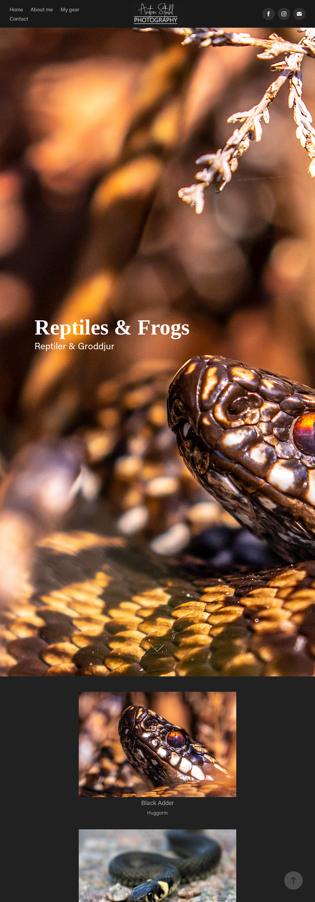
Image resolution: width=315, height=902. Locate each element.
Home (16, 9)
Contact (19, 18)
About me (41, 9)
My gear (70, 9)
